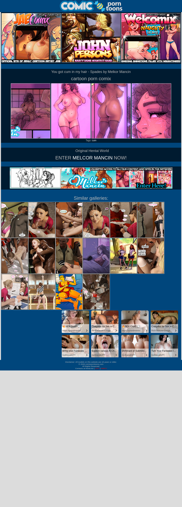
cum (94, 140)
